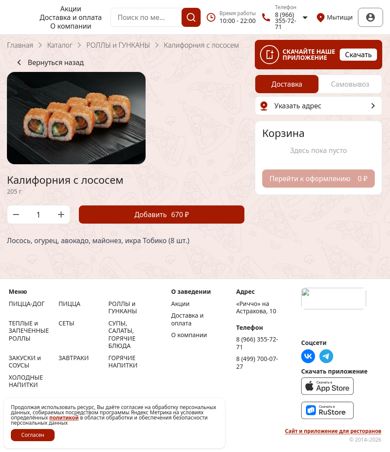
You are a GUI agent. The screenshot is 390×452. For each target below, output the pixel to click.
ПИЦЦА (69, 304)
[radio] (286, 84)
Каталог (59, 45)
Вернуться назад (49, 62)
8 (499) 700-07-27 (257, 362)
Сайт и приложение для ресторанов (333, 431)
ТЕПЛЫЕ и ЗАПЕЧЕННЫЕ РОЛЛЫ (29, 330)
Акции (70, 8)
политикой (64, 417)
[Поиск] (191, 17)
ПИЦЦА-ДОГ (27, 304)
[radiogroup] (318, 84)
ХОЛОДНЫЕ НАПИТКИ (26, 381)
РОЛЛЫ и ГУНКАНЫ (118, 45)
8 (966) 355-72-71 (257, 343)
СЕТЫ (66, 323)
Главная (20, 45)
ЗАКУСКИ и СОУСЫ (25, 361)
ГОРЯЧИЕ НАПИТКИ (122, 361)
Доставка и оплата (71, 17)
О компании (70, 26)
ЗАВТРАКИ (73, 358)
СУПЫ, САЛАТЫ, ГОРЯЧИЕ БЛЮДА (122, 334)
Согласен (32, 435)
